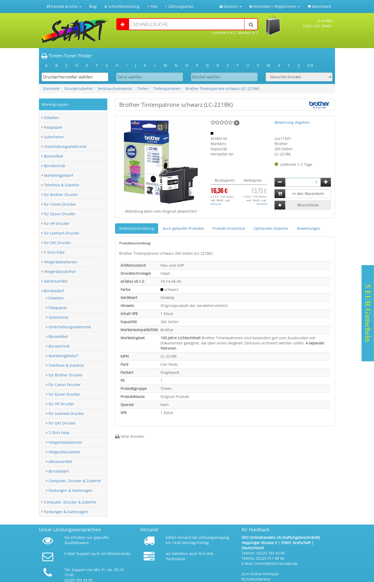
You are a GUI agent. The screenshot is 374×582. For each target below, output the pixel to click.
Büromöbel (53, 156)
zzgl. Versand (220, 202)
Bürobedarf (54, 290)
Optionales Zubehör (271, 228)
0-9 (310, 65)
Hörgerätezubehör (60, 271)
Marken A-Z (248, 32)
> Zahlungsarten (179, 6)
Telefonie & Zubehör (61, 184)
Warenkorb (319, 6)
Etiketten (51, 117)
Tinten (142, 88)
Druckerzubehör (78, 88)
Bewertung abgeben (292, 122)
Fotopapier (53, 127)
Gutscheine (54, 136)
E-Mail (69, 553)
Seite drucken (129, 436)
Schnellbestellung (121, 6)
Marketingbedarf (58, 175)
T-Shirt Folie (54, 252)
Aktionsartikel (56, 281)
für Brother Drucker (61, 194)
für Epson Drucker (60, 213)
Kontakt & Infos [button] (64, 6)
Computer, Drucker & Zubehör (75, 480)
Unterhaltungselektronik (65, 146)
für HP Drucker (57, 223)
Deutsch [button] (230, 6)
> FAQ (152, 6)
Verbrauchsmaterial (115, 88)
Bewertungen (308, 228)
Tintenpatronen (167, 88)
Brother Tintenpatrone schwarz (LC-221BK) (222, 88)
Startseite (51, 88)
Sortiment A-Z (224, 32)
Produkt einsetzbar (228, 228)
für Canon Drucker (60, 204)
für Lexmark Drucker (61, 233)
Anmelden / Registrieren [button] (274, 6)
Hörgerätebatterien (60, 261)
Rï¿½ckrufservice (256, 579)
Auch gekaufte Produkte (183, 228)
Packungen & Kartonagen (70, 490)
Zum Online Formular (260, 573)
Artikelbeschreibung (136, 228)
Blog (93, 6)
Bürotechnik (54, 165)
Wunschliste (308, 204)
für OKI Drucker (57, 242)
